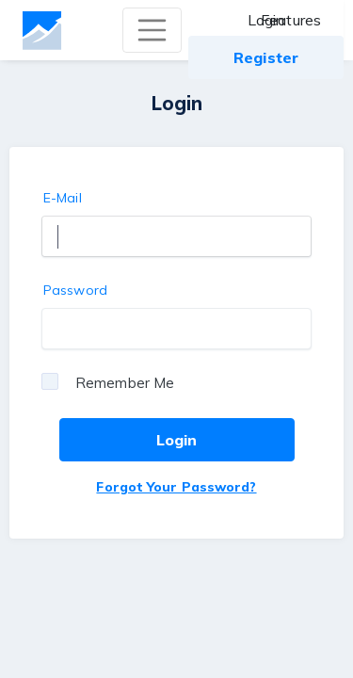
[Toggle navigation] (152, 30)
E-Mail (62, 197)
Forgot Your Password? (176, 486)
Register (265, 57)
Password (75, 290)
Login (266, 19)
